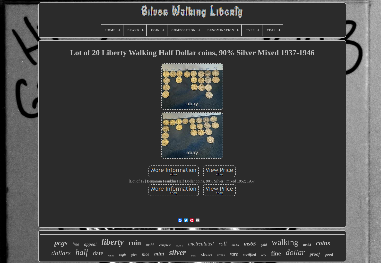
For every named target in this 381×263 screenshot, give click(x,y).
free (76, 244)
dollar (295, 252)
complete (165, 245)
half (82, 252)
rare (234, 254)
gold (264, 245)
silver (177, 252)
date (98, 253)
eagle (122, 255)
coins (323, 243)
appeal (90, 244)
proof (315, 254)
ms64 (307, 245)
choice (206, 254)
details (221, 255)
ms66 (150, 245)
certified (249, 255)
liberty (113, 242)
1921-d (179, 245)
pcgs (61, 243)
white (111, 255)
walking (285, 242)
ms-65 (235, 245)
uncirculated (201, 244)
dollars (60, 253)
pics (134, 255)
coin (135, 243)
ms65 (250, 244)
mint (159, 254)
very (263, 255)
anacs (193, 255)
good (329, 254)
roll (222, 243)
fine (276, 253)
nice (145, 254)
